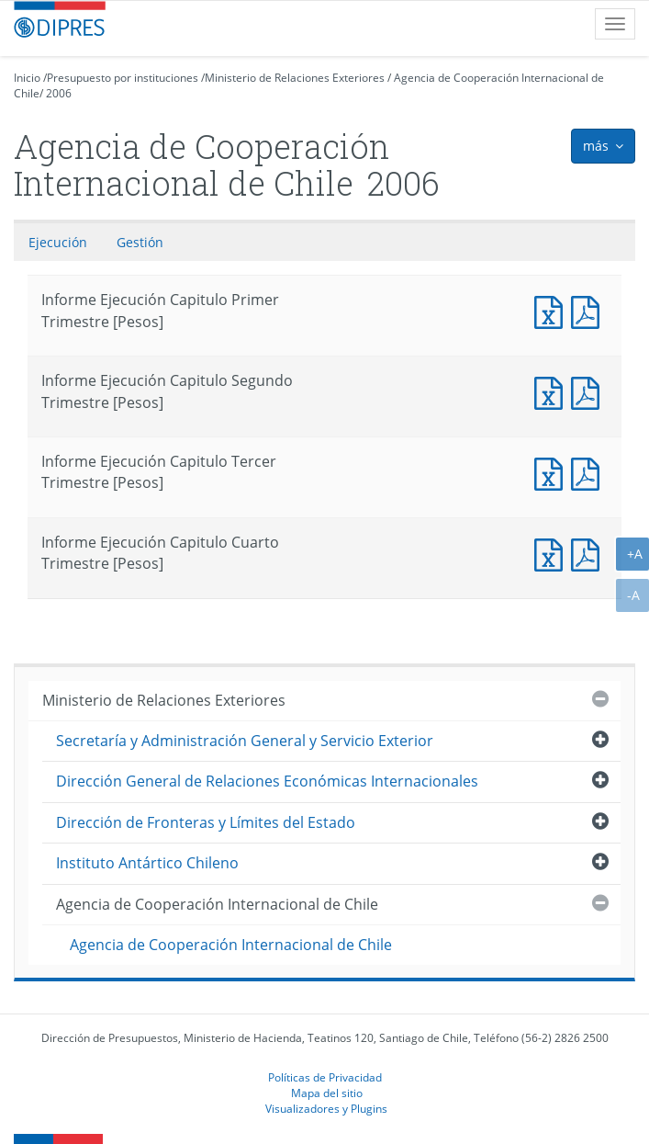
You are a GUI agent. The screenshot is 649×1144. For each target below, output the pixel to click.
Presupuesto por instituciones (122, 77)
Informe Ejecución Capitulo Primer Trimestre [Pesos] (552, 310)
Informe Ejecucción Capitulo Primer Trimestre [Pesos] (589, 310)
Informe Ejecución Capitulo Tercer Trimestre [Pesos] (552, 472)
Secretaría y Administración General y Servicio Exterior (244, 741)
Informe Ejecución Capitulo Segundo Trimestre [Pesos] (552, 391)
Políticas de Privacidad (325, 1077)
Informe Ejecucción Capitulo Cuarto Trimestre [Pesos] (589, 552)
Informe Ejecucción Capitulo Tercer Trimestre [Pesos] (589, 472)
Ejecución (57, 242)
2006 (59, 93)
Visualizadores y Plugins (326, 1108)
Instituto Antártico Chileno (147, 863)
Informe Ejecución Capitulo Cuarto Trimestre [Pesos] (552, 552)
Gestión (140, 242)
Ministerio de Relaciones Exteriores (295, 77)
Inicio (27, 77)
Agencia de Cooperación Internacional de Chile (217, 904)
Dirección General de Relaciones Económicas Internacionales (267, 781)
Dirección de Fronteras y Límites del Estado (205, 822)
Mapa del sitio (327, 1092)
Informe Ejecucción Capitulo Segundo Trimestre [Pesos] (589, 391)
